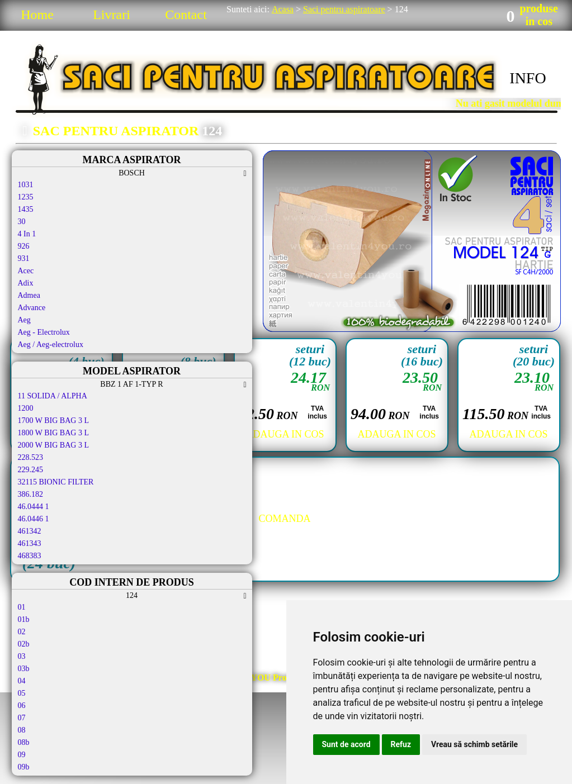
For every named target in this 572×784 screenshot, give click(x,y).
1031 (26, 184)
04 (22, 681)
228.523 (31, 457)
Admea (29, 295)
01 (22, 607)
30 (22, 221)
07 (22, 718)
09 (22, 754)
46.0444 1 (33, 506)
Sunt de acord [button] (346, 744)
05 (22, 693)
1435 (26, 209)
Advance (32, 307)
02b (24, 644)
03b (24, 668)
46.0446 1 (33, 519)
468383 (29, 556)
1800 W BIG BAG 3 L (53, 433)
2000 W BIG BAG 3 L (53, 445)
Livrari (111, 14)
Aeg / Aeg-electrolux (50, 344)
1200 (26, 408)
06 (22, 705)
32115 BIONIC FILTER (56, 482)
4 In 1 (27, 234)
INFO (527, 78)
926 (24, 246)
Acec (26, 271)
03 (22, 656)
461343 (29, 543)
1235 (26, 197)
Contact (186, 14)
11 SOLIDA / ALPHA (52, 396)
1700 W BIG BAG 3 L (53, 420)
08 (22, 730)
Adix (26, 283)
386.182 (31, 494)
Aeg (24, 320)
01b (24, 619)
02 (22, 632)
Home (37, 14)
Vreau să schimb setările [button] (474, 744)
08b (24, 742)
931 (24, 258)
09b (24, 767)
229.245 (31, 469)
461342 (29, 531)
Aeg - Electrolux (44, 332)
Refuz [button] (401, 744)
